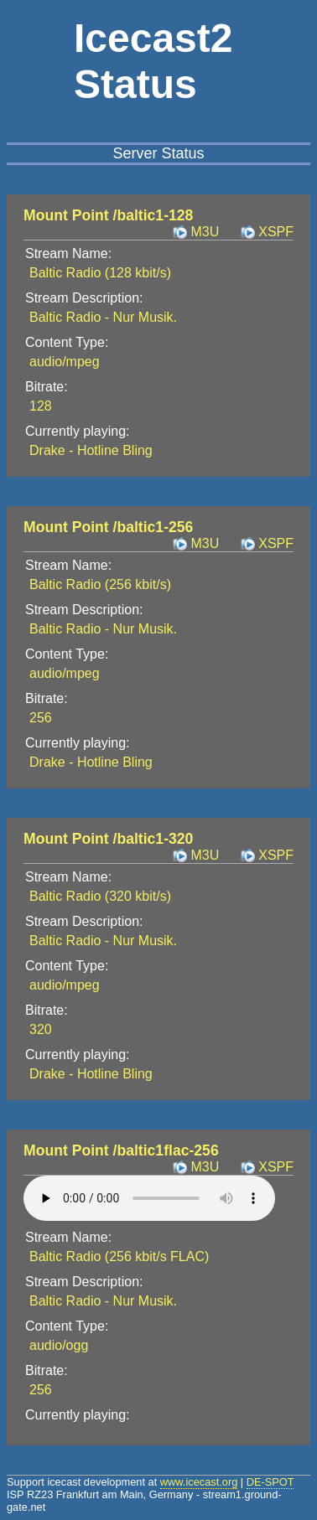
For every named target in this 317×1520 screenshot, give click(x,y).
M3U (204, 232)
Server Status (158, 153)
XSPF (276, 232)
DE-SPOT (270, 1482)
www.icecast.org (198, 1482)
